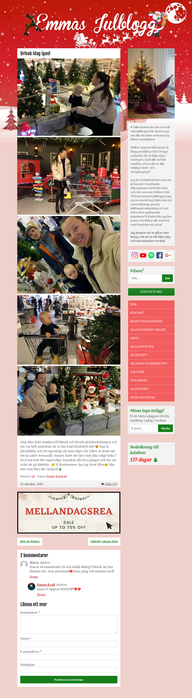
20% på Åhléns (30, 541)
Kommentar (30, 612)
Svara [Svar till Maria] (34, 577)
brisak (50, 476)
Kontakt (137, 312)
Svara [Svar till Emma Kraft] (41, 594)
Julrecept (138, 355)
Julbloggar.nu (142, 397)
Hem (133, 304)
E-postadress (31, 651)
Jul (33, 476)
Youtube (137, 372)
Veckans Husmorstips (148, 363)
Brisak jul (61, 476)
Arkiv (134, 338)
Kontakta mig (151, 291)
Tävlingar (138, 380)
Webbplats (27, 665)
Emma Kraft (46, 585)
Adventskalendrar (146, 321)
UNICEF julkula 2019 (104, 541)
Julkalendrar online (148, 329)
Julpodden (139, 389)
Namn (26, 638)
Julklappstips (142, 346)
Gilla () (109, 484)
